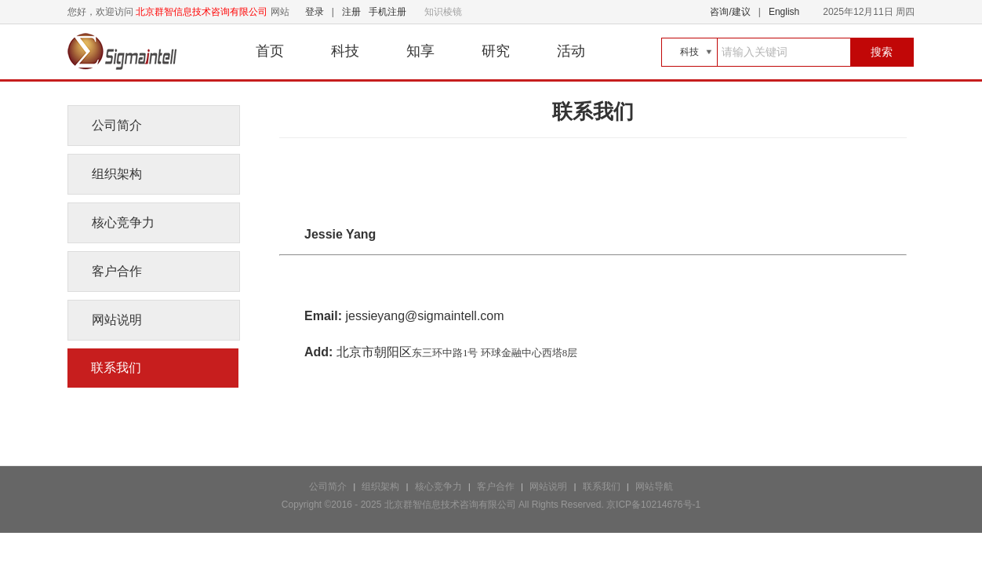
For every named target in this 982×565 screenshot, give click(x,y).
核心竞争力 (123, 222)
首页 (270, 51)
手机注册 (387, 11)
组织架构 (117, 173)
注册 (351, 11)
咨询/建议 (730, 11)
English (784, 11)
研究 (496, 51)
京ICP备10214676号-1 (653, 504)
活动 (571, 51)
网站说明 (117, 319)
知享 (420, 51)
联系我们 (116, 367)
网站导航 (654, 486)
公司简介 (117, 125)
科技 (345, 51)
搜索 (882, 52)
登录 (314, 11)
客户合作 (117, 271)
